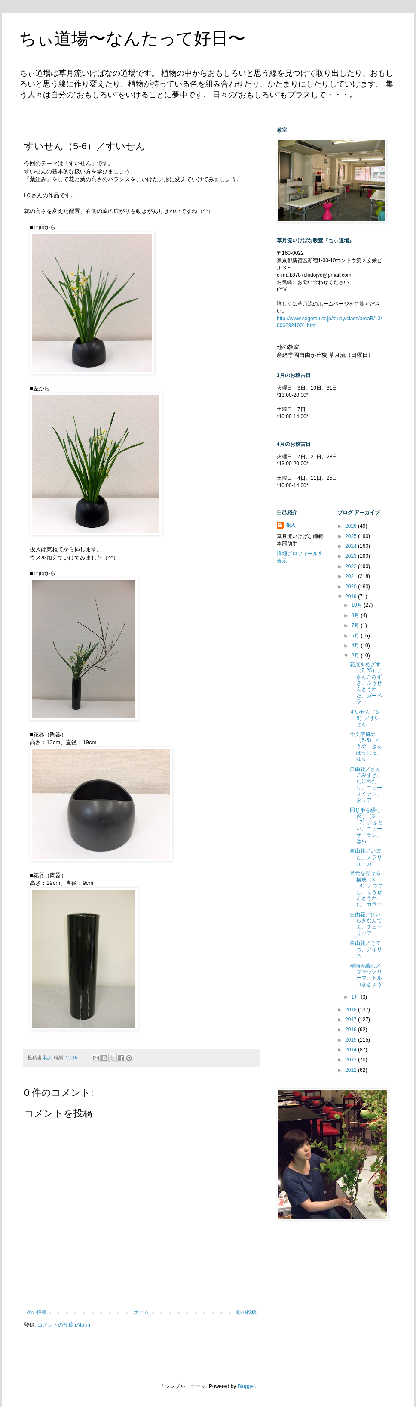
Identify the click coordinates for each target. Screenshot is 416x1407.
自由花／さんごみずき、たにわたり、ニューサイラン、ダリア (366, 784)
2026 (351, 526)
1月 (356, 997)
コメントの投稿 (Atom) (63, 1325)
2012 (351, 1070)
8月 (356, 615)
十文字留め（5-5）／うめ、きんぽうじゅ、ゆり (366, 746)
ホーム (141, 1312)
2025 (351, 536)
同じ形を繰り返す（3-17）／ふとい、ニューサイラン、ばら (366, 825)
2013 (351, 1060)
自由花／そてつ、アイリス (366, 949)
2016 (351, 1030)
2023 (351, 556)
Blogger (246, 1386)
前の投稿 (246, 1312)
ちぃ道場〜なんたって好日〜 (132, 38)
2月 (356, 655)
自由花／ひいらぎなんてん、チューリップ (366, 924)
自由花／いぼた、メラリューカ (366, 857)
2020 (351, 587)
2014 (351, 1050)
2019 (351, 597)
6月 (356, 636)
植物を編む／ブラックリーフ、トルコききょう (366, 975)
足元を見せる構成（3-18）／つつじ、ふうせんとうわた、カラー (366, 888)
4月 (356, 646)
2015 (351, 1040)
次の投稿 (36, 1312)
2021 (351, 576)
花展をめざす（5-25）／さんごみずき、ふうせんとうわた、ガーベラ (366, 683)
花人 (290, 525)
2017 (351, 1020)
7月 (356, 625)
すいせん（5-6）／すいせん (365, 718)
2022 (351, 566)
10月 (357, 605)
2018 (351, 1010)
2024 (351, 546)
